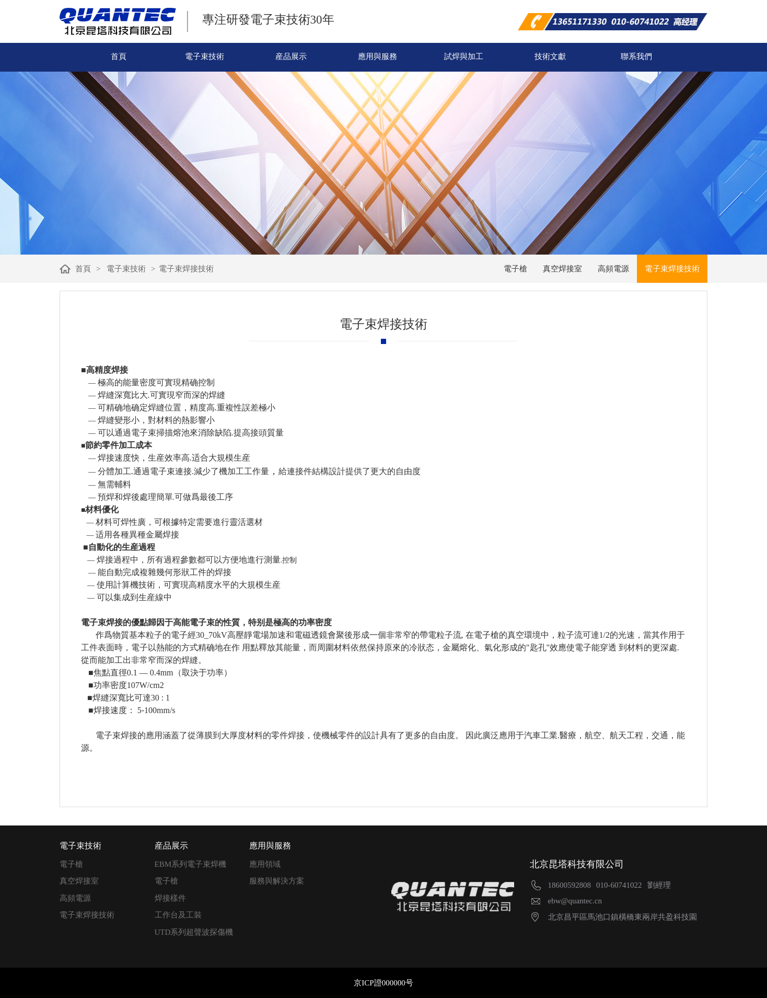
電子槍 (71, 864)
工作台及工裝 (178, 915)
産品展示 (291, 56)
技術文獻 (550, 56)
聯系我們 (636, 56)
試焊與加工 (463, 56)
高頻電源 (75, 898)
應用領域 (265, 864)
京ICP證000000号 (383, 983)
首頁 (118, 56)
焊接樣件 (170, 898)
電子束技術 (204, 56)
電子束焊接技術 (87, 915)
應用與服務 (377, 56)
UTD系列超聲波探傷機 (194, 932)
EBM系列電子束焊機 (191, 864)
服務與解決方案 (276, 881)
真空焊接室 (79, 881)
